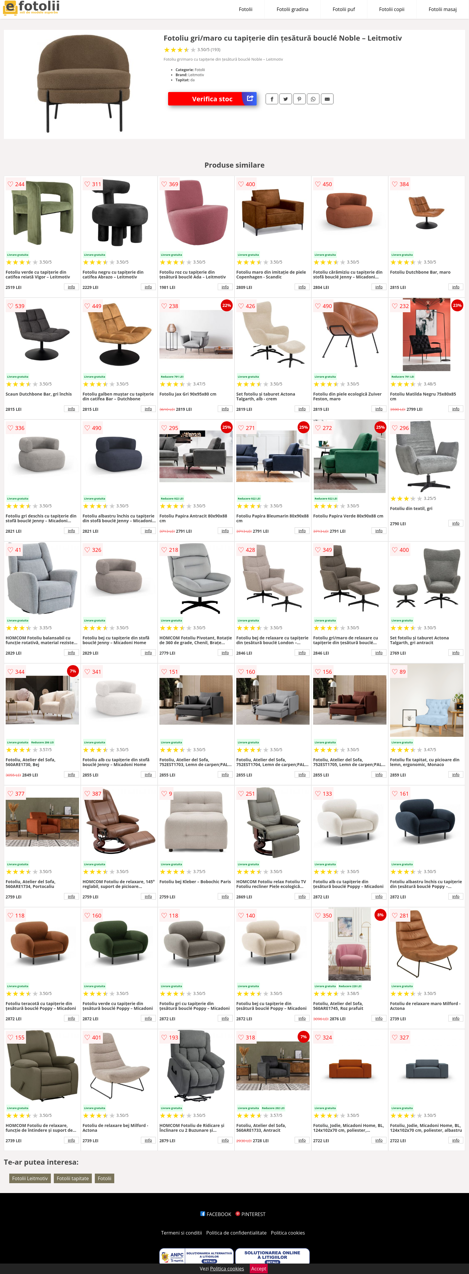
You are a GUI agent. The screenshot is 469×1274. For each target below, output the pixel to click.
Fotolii (245, 9)
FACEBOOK (215, 1214)
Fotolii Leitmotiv (30, 1178)
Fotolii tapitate (73, 1178)
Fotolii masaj (443, 9)
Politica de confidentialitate (236, 1232)
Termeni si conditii (181, 1232)
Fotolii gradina (292, 9)
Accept (258, 1268)
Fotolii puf (344, 9)
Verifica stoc (224, 98)
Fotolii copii (392, 9)
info (71, 287)
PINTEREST (250, 1214)
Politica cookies (288, 1232)
